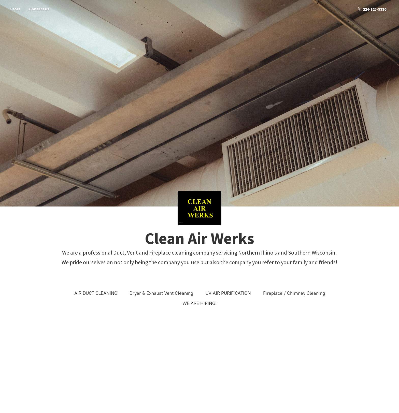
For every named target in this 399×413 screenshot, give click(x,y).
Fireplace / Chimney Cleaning (294, 293)
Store (15, 8)
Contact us (39, 8)
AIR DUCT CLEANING (95, 293)
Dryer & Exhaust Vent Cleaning (161, 293)
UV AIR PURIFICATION (228, 293)
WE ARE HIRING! (199, 303)
